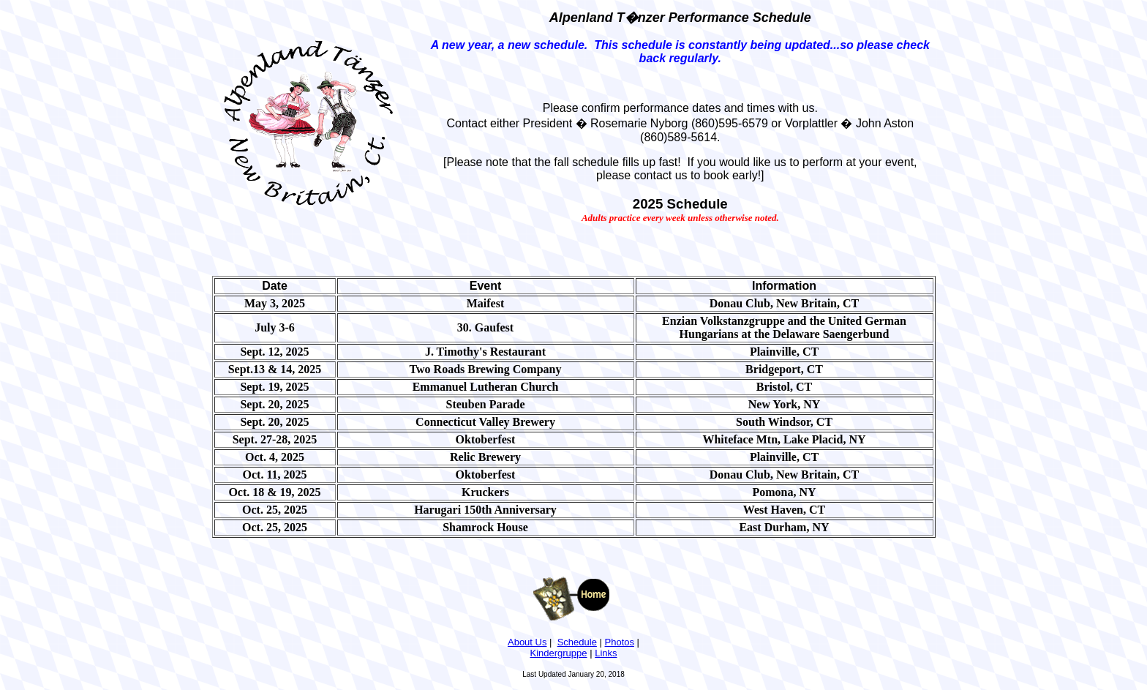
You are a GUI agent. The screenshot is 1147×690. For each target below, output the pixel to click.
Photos (619, 642)
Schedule (577, 642)
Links (606, 653)
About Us (527, 642)
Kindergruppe (558, 653)
